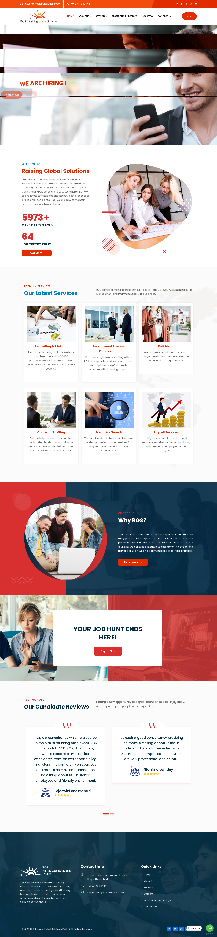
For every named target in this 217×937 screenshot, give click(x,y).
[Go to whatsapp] (210, 928)
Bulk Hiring (166, 346)
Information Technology (157, 900)
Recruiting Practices (124, 16)
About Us (83, 16)
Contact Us (164, 16)
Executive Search (108, 432)
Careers (148, 16)
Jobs (189, 16)
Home (70, 16)
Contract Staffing (51, 432)
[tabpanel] (65, 766)
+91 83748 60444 (80, 3)
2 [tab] (112, 813)
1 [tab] (105, 813)
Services (100, 16)
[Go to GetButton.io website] (210, 934)
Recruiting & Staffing (51, 346)
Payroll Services (166, 432)
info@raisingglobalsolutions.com (42, 3)
